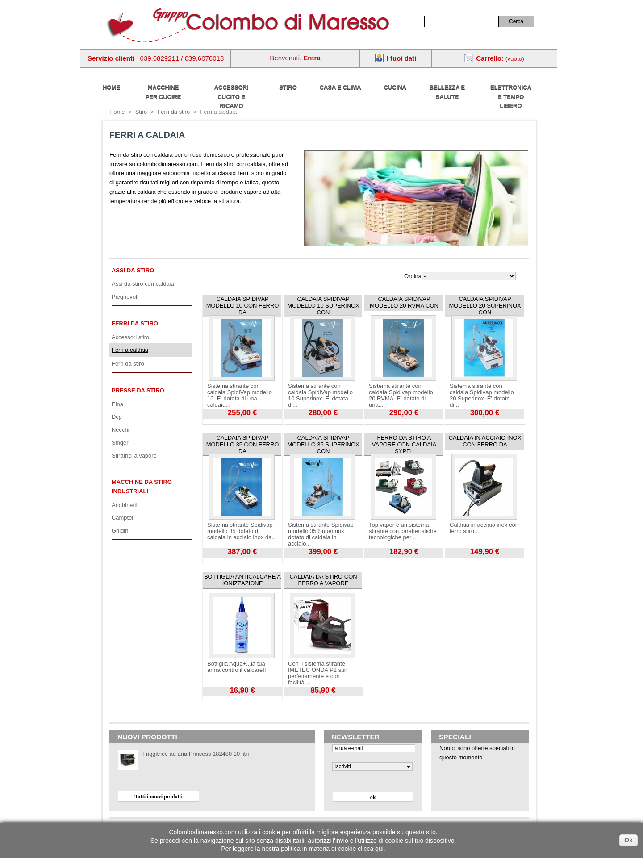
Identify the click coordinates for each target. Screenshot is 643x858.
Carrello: (490, 58)
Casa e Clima (340, 87)
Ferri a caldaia (130, 349)
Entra (311, 58)
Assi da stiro (133, 270)
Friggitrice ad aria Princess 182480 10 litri (195, 753)
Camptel (122, 517)
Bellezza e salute (447, 92)
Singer (120, 442)
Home (117, 111)
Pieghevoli (125, 296)
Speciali (455, 737)
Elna (117, 404)
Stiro (288, 87)
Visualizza (215, 422)
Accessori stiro (130, 337)
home (111, 87)
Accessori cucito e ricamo (231, 96)
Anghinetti (125, 505)
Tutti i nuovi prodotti (158, 796)
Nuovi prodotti (147, 737)
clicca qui (371, 848)
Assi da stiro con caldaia (143, 283)
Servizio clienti (111, 58)
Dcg (117, 416)
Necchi (120, 429)
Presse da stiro (138, 390)
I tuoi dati (402, 58)
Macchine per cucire (163, 92)
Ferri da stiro (173, 111)
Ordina (413, 276)
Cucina (395, 87)
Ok (628, 840)
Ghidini (120, 530)
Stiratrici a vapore (134, 455)
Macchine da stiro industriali (142, 487)
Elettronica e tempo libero (510, 96)
